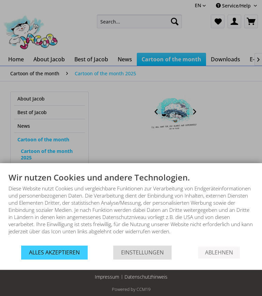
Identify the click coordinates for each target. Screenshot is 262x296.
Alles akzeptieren (54, 252)
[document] (131, 208)
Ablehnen (219, 252)
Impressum (107, 277)
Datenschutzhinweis (146, 277)
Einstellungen (142, 252)
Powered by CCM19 (131, 289)
